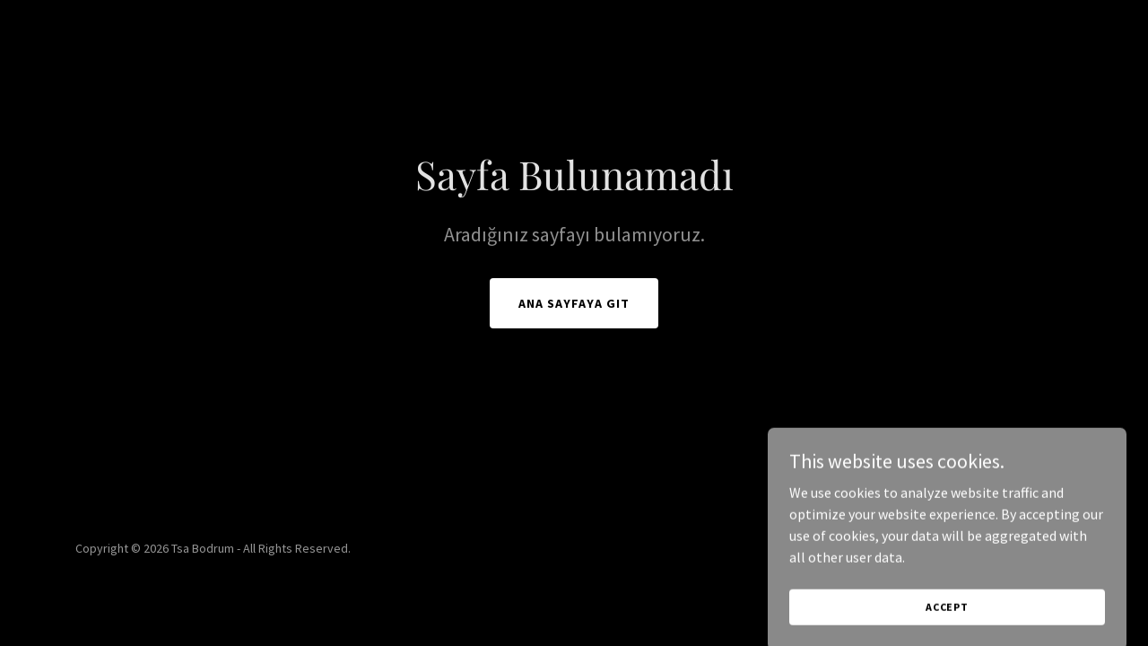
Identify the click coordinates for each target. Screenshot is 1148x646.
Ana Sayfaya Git (574, 303)
